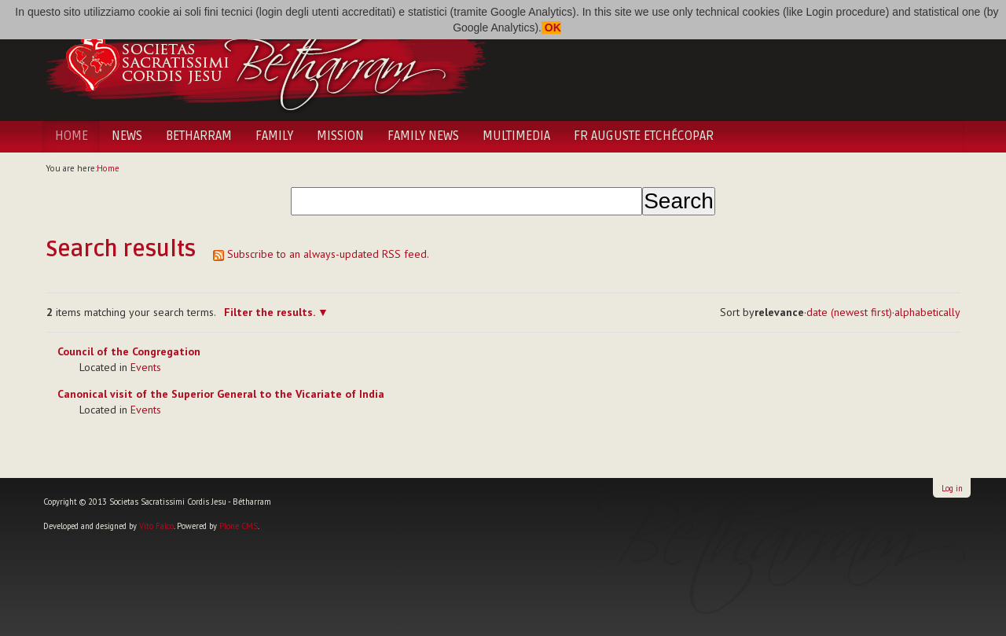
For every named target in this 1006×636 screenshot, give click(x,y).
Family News (423, 136)
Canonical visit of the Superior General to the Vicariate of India (220, 394)
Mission (340, 136)
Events (145, 367)
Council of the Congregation (128, 351)
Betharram (199, 136)
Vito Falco (156, 525)
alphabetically (927, 312)
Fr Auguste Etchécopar (644, 136)
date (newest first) (849, 312)
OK (551, 27)
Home (71, 136)
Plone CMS (238, 525)
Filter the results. (271, 312)
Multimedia (516, 136)
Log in (952, 488)
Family (274, 136)
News (127, 136)
